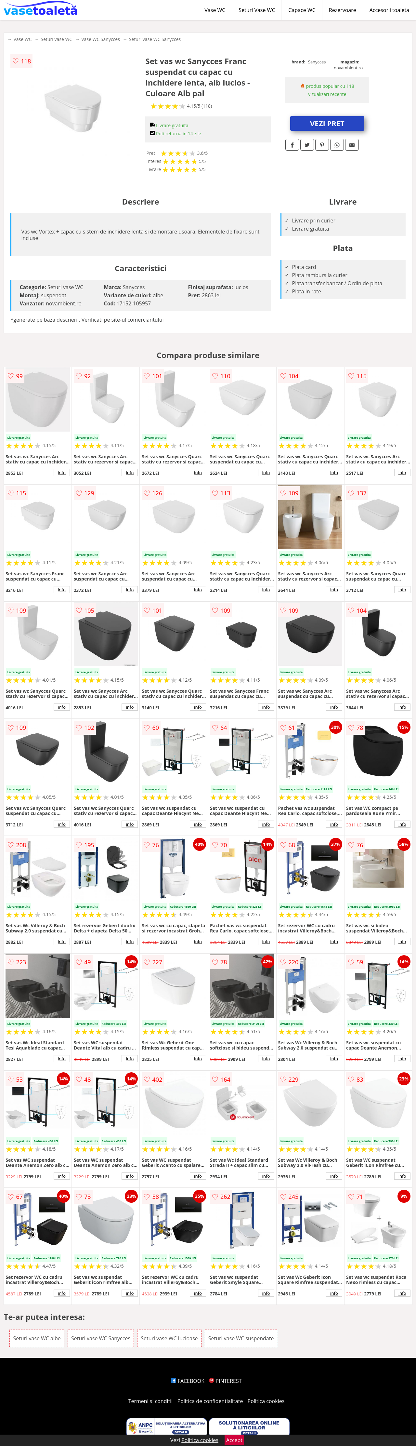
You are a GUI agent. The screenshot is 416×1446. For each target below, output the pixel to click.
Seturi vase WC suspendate (241, 1338)
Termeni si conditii (150, 1401)
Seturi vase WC (56, 39)
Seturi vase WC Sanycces (155, 39)
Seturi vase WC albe (36, 1338)
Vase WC (214, 10)
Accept (234, 1440)
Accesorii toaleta (389, 10)
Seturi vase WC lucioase (169, 1338)
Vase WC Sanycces (100, 39)
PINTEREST (225, 1381)
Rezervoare (342, 10)
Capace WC (301, 10)
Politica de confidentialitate (210, 1401)
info (62, 472)
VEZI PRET (327, 123)
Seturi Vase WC (257, 10)
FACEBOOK (187, 1381)
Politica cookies (266, 1401)
